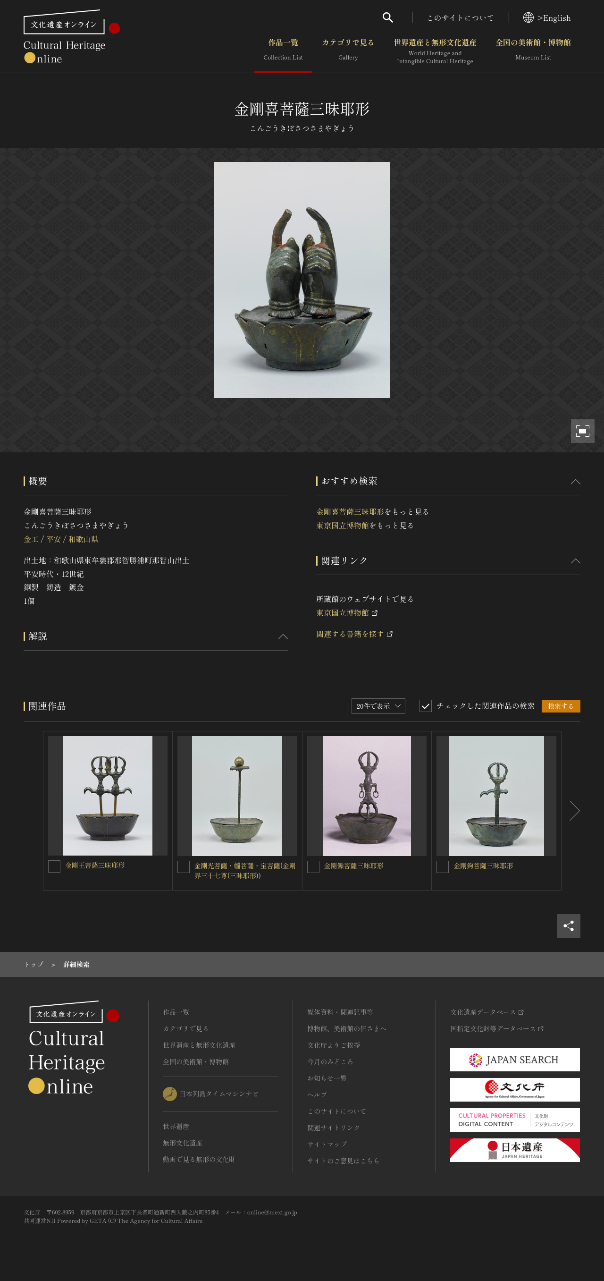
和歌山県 (83, 538)
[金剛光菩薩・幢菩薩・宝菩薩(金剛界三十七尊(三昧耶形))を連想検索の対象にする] (183, 867)
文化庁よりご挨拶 (333, 1045)
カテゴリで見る (348, 51)
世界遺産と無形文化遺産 (435, 51)
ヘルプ (317, 1094)
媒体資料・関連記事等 (340, 1012)
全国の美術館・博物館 (533, 51)
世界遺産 (176, 1126)
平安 (53, 538)
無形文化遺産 (182, 1142)
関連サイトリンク (333, 1127)
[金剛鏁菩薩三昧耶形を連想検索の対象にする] (313, 867)
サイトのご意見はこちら (343, 1160)
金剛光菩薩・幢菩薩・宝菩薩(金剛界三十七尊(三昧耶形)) (245, 870)
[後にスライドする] (571, 811)
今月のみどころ (330, 1061)
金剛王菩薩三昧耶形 (95, 865)
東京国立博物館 (342, 525)
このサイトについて (461, 17)
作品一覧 (283, 51)
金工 (31, 538)
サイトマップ (327, 1144)
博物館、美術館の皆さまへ (346, 1028)
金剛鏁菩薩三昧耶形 (354, 865)
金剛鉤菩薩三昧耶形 (483, 865)
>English (547, 17)
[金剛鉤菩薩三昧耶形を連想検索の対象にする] (442, 867)
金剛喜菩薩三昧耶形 (350, 511)
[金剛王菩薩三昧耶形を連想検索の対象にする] (54, 866)
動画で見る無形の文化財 (199, 1159)
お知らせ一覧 (327, 1078)
